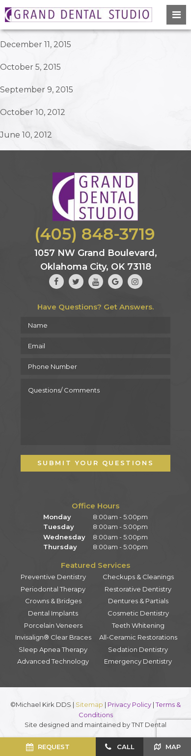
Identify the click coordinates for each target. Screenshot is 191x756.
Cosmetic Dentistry (138, 613)
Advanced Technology (53, 661)
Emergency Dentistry (138, 661)
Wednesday (64, 537)
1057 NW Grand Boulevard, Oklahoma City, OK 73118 (95, 260)
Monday (57, 517)
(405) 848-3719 (94, 234)
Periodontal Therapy (53, 589)
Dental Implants (53, 613)
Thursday (60, 547)
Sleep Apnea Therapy (53, 649)
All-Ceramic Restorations (138, 637)
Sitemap (89, 704)
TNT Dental (149, 724)
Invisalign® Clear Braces (53, 637)
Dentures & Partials (138, 601)
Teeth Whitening (138, 625)
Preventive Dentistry (53, 577)
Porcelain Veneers (53, 625)
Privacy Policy (129, 704)
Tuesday (58, 527)
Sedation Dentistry (138, 649)
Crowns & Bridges (53, 601)
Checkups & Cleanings (138, 577)
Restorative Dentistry (138, 589)
